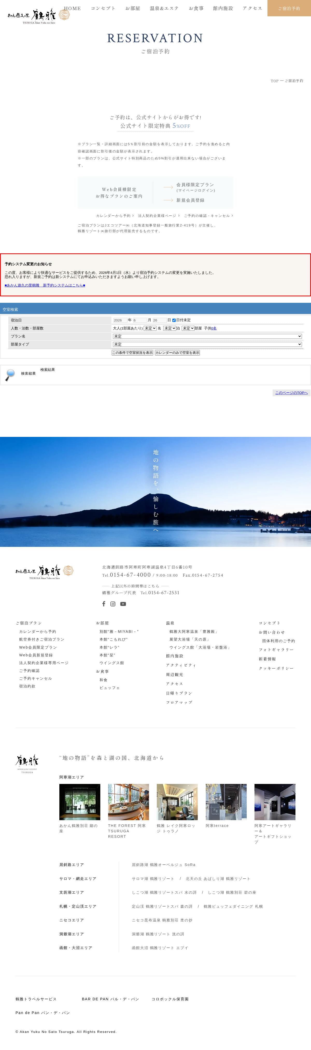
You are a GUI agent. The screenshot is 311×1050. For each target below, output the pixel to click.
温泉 (170, 623)
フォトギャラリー (276, 649)
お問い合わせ (272, 632)
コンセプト (103, 8)
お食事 (196, 8)
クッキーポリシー (276, 668)
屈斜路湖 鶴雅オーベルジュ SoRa (164, 865)
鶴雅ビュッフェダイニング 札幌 (233, 906)
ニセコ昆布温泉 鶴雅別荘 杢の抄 (162, 920)
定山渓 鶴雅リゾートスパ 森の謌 (162, 906)
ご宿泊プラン (29, 623)
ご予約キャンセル (35, 678)
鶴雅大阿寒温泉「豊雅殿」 (194, 631)
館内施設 (223, 8)
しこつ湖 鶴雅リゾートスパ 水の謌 (164, 892)
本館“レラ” (109, 647)
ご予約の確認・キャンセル (207, 216)
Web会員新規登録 (36, 655)
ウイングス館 (112, 663)
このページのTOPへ (291, 393)
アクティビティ (181, 665)
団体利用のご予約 (278, 641)
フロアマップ (179, 702)
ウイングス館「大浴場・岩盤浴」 (200, 647)
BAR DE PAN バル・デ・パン (110, 999)
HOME (72, 8)
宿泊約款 (27, 686)
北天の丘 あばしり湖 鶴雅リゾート (218, 879)
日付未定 (181, 320)
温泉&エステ (164, 8)
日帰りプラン (179, 693)
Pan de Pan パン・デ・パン (43, 1013)
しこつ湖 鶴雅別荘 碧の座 (232, 892)
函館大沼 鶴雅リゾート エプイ (160, 948)
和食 (104, 680)
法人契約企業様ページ (157, 216)
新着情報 (267, 659)
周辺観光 (174, 674)
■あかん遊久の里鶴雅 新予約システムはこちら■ (45, 285)
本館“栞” (107, 655)
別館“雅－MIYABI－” (119, 631)
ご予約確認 (29, 671)
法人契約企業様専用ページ (44, 663)
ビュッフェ (110, 688)
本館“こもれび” (114, 639)
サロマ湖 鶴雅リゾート (153, 879)
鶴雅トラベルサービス (36, 999)
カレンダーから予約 (113, 216)
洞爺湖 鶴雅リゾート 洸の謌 (158, 934)
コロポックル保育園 (170, 999)
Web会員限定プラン (38, 647)
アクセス (253, 8)
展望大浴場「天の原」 (190, 639)
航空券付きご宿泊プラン (42, 639)
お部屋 (132, 8)
